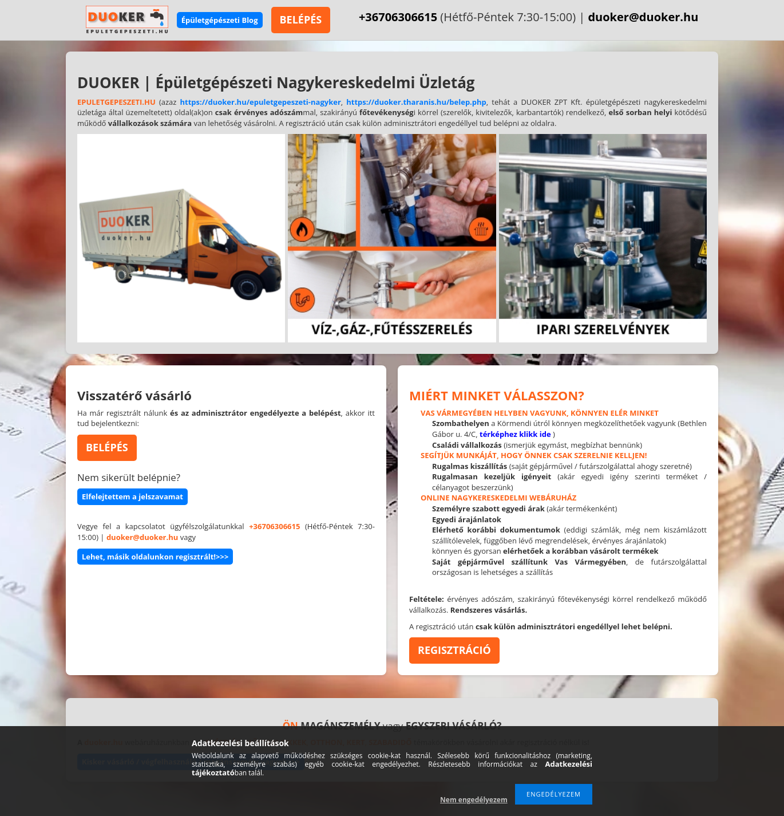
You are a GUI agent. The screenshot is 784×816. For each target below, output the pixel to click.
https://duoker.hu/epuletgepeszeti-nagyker (260, 102)
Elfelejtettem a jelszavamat (132, 496)
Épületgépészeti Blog (219, 20)
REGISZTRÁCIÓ (454, 650)
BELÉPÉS (301, 19)
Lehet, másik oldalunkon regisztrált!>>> (155, 556)
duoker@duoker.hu (643, 17)
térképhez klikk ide (515, 434)
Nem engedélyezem (474, 800)
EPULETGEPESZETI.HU (116, 102)
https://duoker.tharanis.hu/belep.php (416, 102)
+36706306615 (398, 17)
